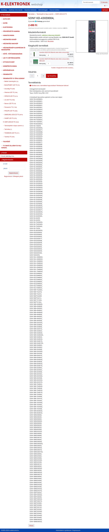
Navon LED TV (10, 103)
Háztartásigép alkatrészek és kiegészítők (13, 49)
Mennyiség (42, 55)
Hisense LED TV (10, 92)
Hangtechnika (8, 35)
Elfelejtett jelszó (18, 176)
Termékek (31, 14)
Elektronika (8, 27)
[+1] (43, 76)
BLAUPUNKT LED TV (12, 85)
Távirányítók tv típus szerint (14, 126)
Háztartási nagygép (10, 44)
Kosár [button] (105, 10)
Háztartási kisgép (9, 39)
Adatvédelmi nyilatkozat (63, 530)
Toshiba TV (9, 137)
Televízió (6, 142)
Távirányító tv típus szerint (13, 107)
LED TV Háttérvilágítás (11, 58)
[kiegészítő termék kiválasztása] (31, 54)
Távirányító (7, 74)
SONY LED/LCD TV (61, 14)
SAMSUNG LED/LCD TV (13, 115)
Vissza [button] (31, 526)
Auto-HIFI (6, 19)
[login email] (17, 163)
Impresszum (76, 530)
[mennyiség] (38, 76)
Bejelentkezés (13, 173)
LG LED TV (9, 100)
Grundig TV (9, 89)
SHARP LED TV (10, 118)
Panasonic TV (10, 107)
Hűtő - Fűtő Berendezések (12, 54)
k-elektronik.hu (14, 530)
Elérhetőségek (43, 10)
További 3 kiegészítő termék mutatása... (62, 68)
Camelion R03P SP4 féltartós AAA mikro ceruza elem (54, 52)
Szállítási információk (15, 10)
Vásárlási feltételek (30, 10)
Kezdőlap (4, 10)
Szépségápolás (8, 70)
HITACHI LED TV (11, 96)
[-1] (32, 76)
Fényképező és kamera (11, 31)
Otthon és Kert (8, 62)
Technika (8, 129)
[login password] (17, 168)
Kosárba (51, 76)
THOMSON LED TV (11, 133)
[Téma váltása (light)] (105, 5)
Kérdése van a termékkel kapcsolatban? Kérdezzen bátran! (49, 85)
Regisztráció (8, 176)
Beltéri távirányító (11, 81)
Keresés (104, 2)
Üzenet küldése (54, 10)
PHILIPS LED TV (10, 111)
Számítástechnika (10, 66)
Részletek (51, 41)
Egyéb (5, 23)
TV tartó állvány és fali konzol (11, 147)
